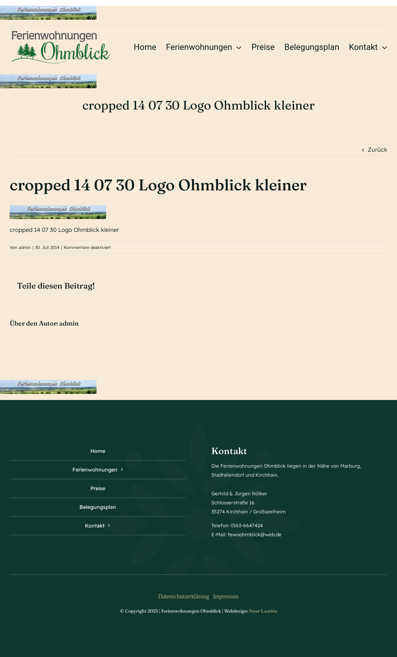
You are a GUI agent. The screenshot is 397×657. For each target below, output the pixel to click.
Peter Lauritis (263, 611)
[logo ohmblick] (61, 31)
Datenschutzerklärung (183, 596)
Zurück (377, 149)
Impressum (226, 596)
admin (25, 247)
